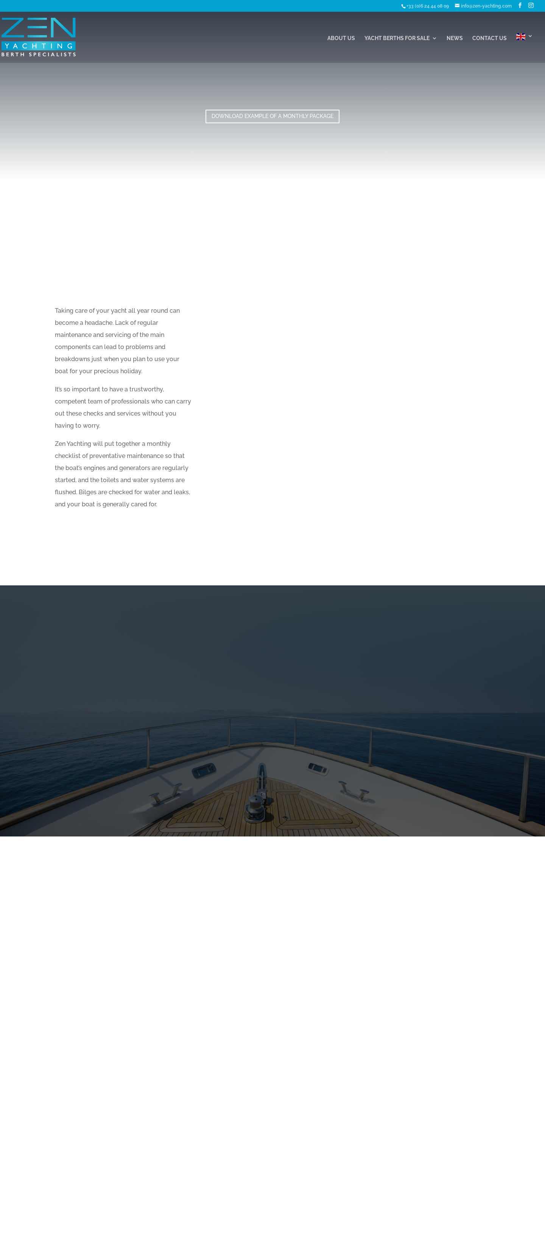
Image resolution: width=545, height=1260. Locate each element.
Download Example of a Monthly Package (272, 116)
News (455, 38)
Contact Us (489, 38)
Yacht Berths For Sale (397, 38)
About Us (341, 38)
